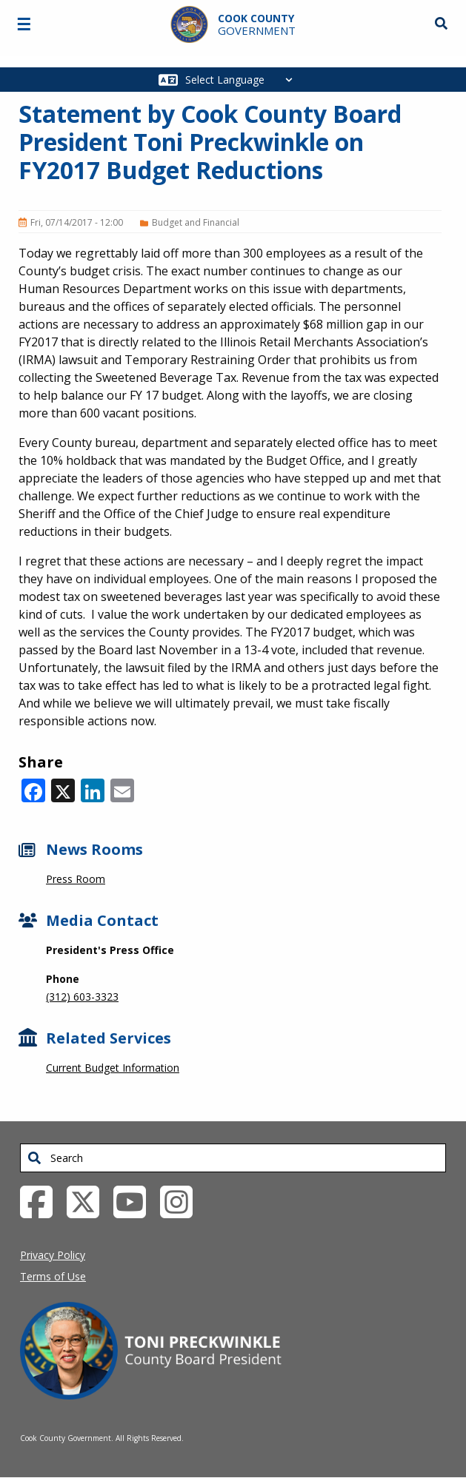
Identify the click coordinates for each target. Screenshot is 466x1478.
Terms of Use (53, 1276)
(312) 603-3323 (82, 997)
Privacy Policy (52, 1255)
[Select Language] (242, 79)
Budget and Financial (195, 222)
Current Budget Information (112, 1068)
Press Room (75, 879)
